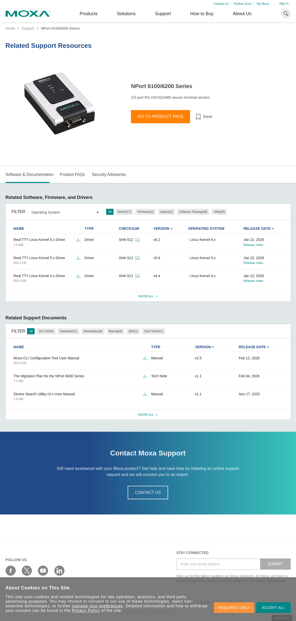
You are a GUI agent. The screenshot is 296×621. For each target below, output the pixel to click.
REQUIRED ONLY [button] (234, 608)
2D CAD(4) (46, 331)
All (109, 212)
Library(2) (166, 212)
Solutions (126, 13)
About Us (242, 13)
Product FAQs (72, 174)
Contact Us (221, 3)
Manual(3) (115, 331)
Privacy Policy (86, 610)
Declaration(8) (92, 331)
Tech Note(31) (153, 331)
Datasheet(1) (68, 331)
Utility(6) (219, 212)
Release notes (253, 245)
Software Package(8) (193, 212)
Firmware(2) (145, 212)
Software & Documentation (30, 174)
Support (163, 13)
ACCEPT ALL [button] (273, 608)
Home (10, 28)
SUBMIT (275, 564)
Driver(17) (124, 212)
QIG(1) (133, 331)
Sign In (283, 3)
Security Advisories (109, 174)
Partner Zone (243, 3)
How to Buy (201, 13)
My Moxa (263, 3)
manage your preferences (97, 606)
